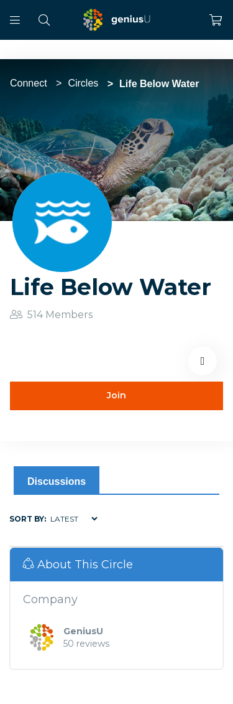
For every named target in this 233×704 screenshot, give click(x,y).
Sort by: (27, 518)
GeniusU (83, 631)
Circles (83, 83)
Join (116, 395)
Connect (28, 83)
